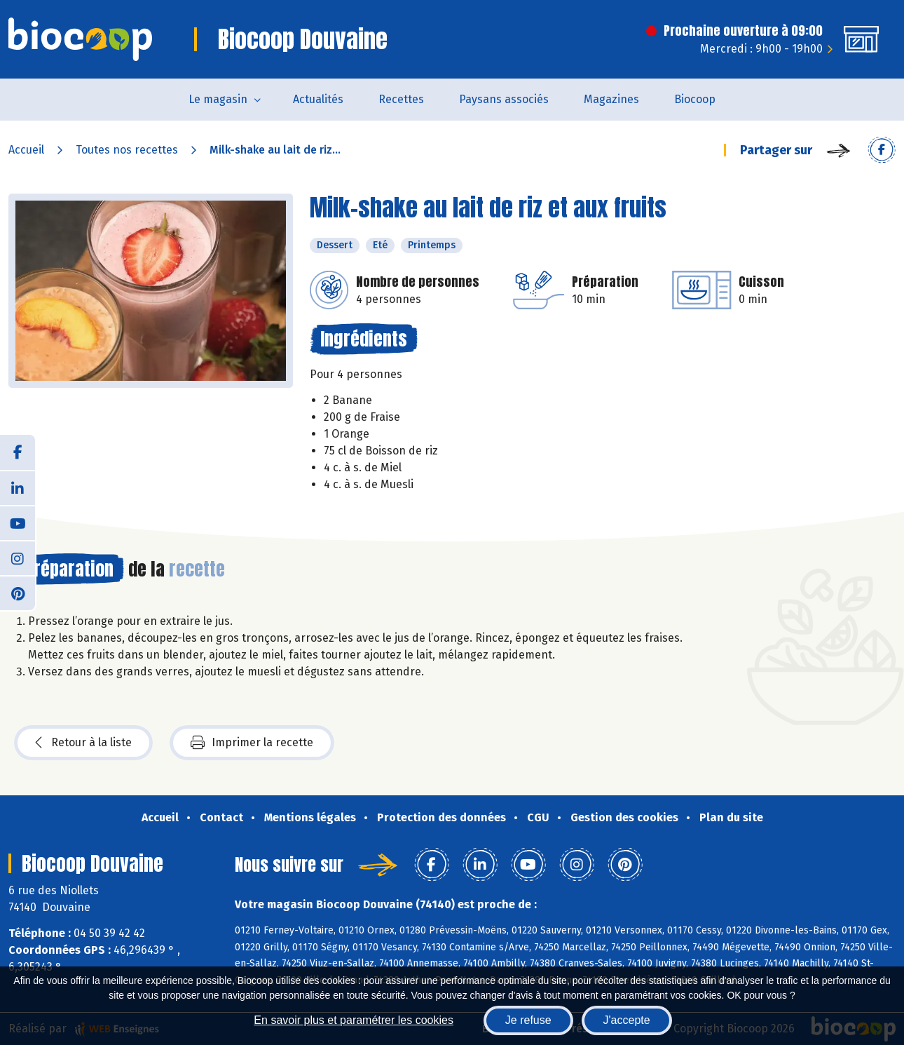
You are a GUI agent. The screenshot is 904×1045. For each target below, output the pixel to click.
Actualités (318, 99)
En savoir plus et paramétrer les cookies (353, 1020)
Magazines (611, 99)
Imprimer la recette (252, 743)
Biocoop (694, 99)
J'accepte (626, 1020)
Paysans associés (504, 99)
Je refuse (528, 1020)
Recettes (401, 99)
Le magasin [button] (218, 99)
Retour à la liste (83, 743)
